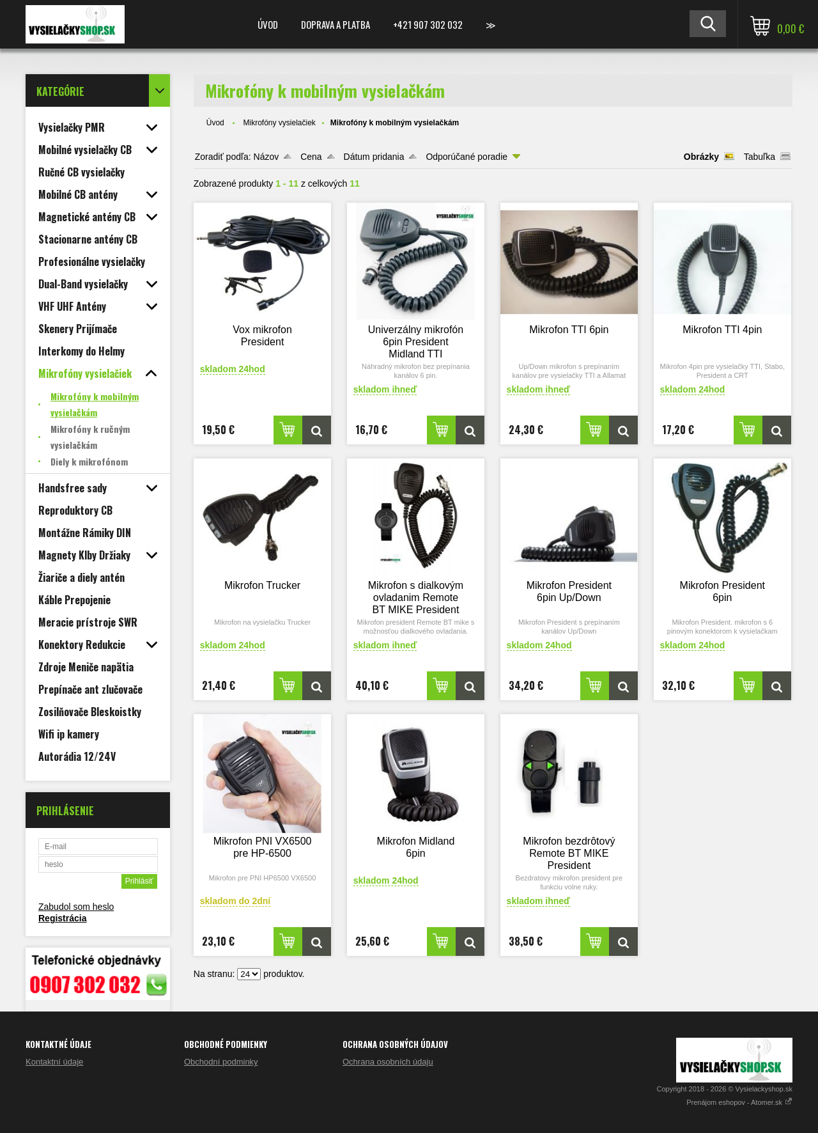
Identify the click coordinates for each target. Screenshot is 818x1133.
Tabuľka (759, 157)
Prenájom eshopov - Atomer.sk (739, 1102)
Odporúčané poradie (466, 157)
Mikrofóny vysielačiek (279, 122)
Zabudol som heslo (76, 907)
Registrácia (62, 918)
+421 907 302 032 (428, 24)
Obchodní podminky (221, 1062)
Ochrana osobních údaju (388, 1062)
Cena (310, 157)
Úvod (268, 24)
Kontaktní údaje (54, 1062)
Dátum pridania (374, 157)
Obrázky (701, 157)
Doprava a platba (335, 24)
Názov (266, 157)
